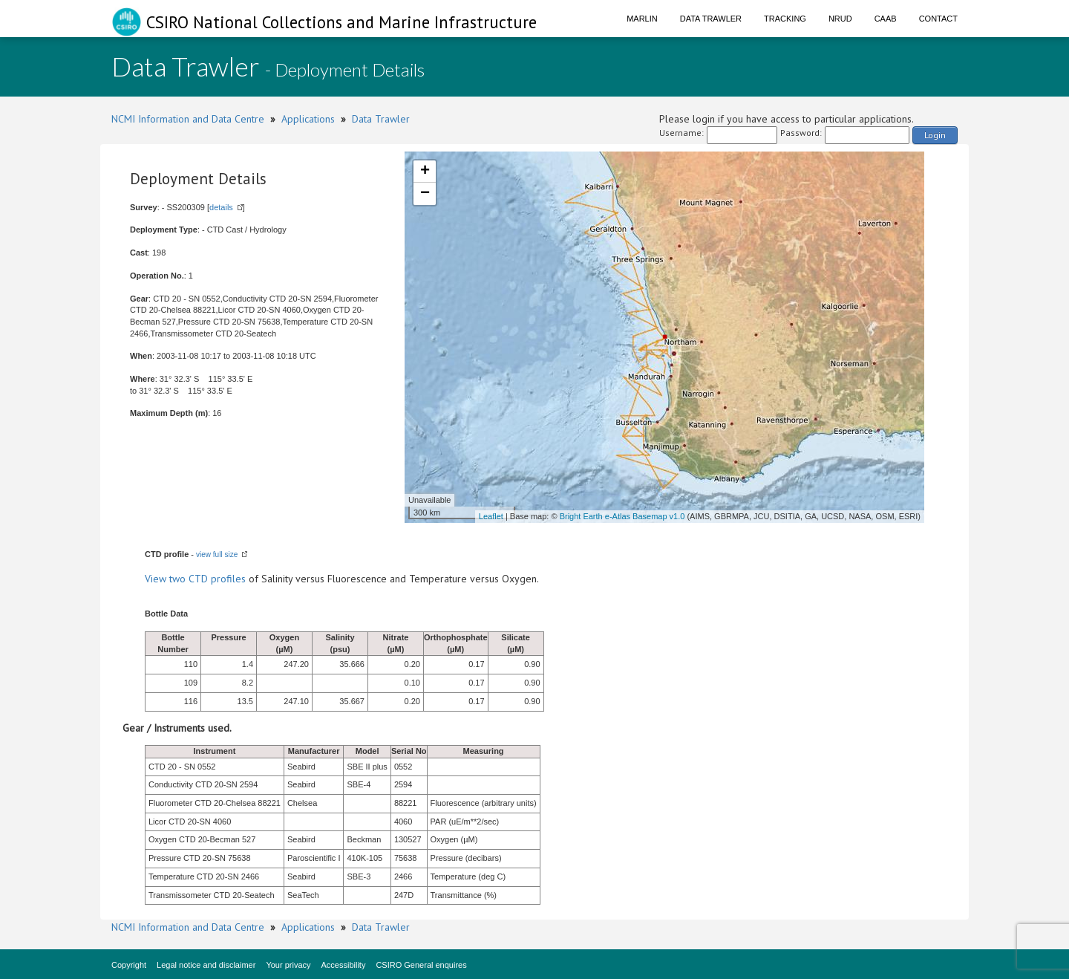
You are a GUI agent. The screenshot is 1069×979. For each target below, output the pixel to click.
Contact (938, 18)
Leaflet (491, 516)
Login (935, 134)
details (221, 207)
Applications (308, 119)
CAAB (886, 18)
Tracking (785, 18)
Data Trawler (711, 18)
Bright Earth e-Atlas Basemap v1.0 (622, 516)
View (157, 578)
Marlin (642, 18)
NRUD (840, 18)
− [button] (425, 194)
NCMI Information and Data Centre (187, 119)
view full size (217, 554)
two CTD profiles (207, 578)
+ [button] (425, 171)
